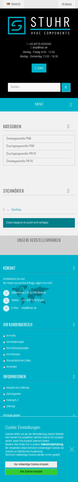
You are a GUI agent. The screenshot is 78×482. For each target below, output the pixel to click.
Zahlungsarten (13, 394)
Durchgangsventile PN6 (20, 146)
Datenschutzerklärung (52, 444)
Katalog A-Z (12, 400)
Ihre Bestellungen (15, 342)
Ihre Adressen (13, 354)
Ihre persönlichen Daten (18, 360)
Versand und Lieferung (17, 388)
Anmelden (11, 367)
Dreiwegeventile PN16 (19, 161)
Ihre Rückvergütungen (17, 348)
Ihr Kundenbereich (17, 324)
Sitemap (10, 406)
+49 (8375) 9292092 (39, 44)
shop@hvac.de (39, 47)
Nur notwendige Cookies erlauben (31, 464)
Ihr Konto (11, 336)
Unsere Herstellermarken (39, 240)
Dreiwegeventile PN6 (18, 139)
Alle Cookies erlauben (31, 471)
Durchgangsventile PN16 (21, 154)
